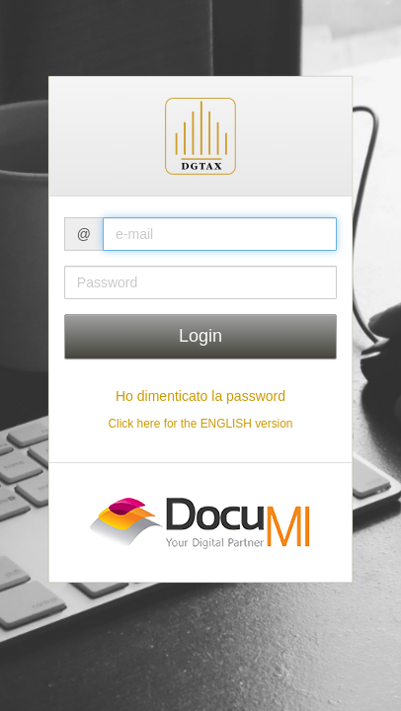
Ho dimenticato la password (200, 396)
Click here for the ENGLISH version (200, 424)
